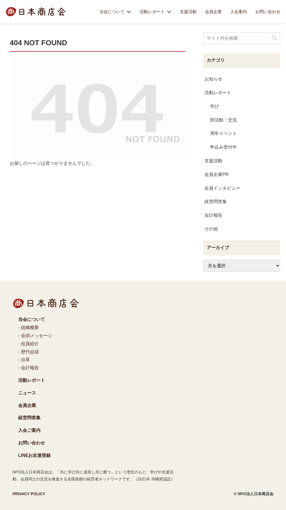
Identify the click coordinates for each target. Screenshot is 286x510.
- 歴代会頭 (28, 351)
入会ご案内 (29, 430)
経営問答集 (29, 417)
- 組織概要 (28, 327)
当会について (112, 11)
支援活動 (188, 11)
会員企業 (213, 11)
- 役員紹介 (28, 343)
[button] (274, 38)
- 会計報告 (28, 367)
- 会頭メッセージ (35, 335)
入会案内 (238, 11)
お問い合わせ (267, 11)
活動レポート (152, 11)
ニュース (27, 392)
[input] (241, 38)
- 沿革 (24, 359)
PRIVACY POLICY (29, 494)
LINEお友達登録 (34, 455)
